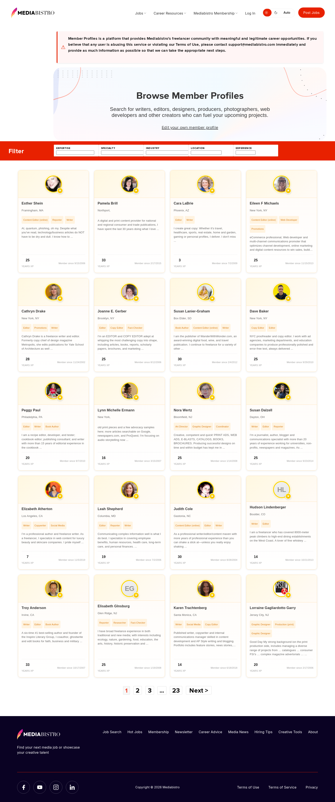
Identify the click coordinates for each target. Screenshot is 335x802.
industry (152, 148)
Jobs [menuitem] (139, 13)
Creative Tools (290, 732)
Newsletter (183, 732)
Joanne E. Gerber (112, 311)
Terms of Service (282, 787)
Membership (158, 732)
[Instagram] (56, 787)
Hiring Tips (263, 732)
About (313, 732)
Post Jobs (311, 12)
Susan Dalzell (261, 410)
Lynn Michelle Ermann (116, 410)
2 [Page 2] (137, 690)
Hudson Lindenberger (268, 507)
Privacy (312, 787)
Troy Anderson (34, 608)
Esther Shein (32, 203)
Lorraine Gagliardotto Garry (273, 608)
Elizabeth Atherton (37, 509)
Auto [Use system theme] (287, 12)
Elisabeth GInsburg (114, 606)
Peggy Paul (31, 410)
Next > (200, 690)
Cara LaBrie (183, 203)
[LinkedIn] (72, 787)
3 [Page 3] (150, 690)
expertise (63, 148)
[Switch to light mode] (267, 12)
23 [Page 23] (177, 690)
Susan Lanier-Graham (192, 311)
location (197, 148)
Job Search (112, 732)
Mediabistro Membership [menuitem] (214, 13)
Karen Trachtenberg (190, 608)
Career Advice (210, 732)
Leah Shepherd (110, 509)
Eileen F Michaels (264, 203)
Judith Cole (183, 509)
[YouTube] (39, 787)
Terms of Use (248, 787)
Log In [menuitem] (250, 13)
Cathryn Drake (34, 311)
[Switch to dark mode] (276, 12)
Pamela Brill (108, 203)
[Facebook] (23, 787)
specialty (108, 148)
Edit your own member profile (190, 127)
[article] (53, 221)
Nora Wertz (183, 410)
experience (244, 148)
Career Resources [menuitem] (168, 13)
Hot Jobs (134, 732)
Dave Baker (259, 311)
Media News (238, 732)
